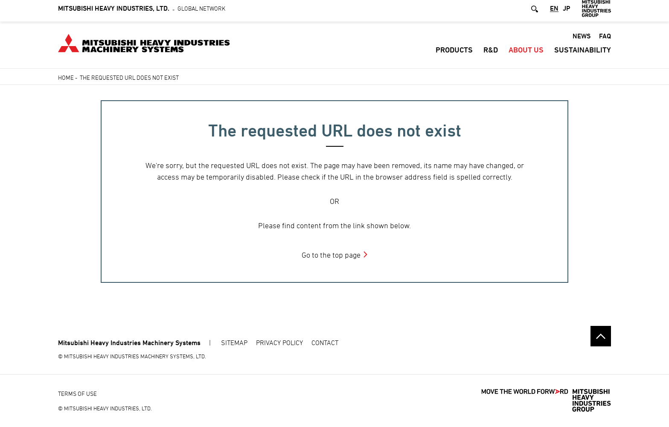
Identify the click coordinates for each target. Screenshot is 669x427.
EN (554, 12)
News (581, 39)
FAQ (605, 39)
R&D (490, 53)
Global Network (141, 11)
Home (66, 77)
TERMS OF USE (77, 393)
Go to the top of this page (600, 336)
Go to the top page (331, 254)
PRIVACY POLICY (279, 342)
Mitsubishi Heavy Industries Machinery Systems (129, 343)
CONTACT (324, 342)
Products (454, 53)
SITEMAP (234, 342)
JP (566, 12)
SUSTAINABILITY (582, 53)
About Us (526, 53)
